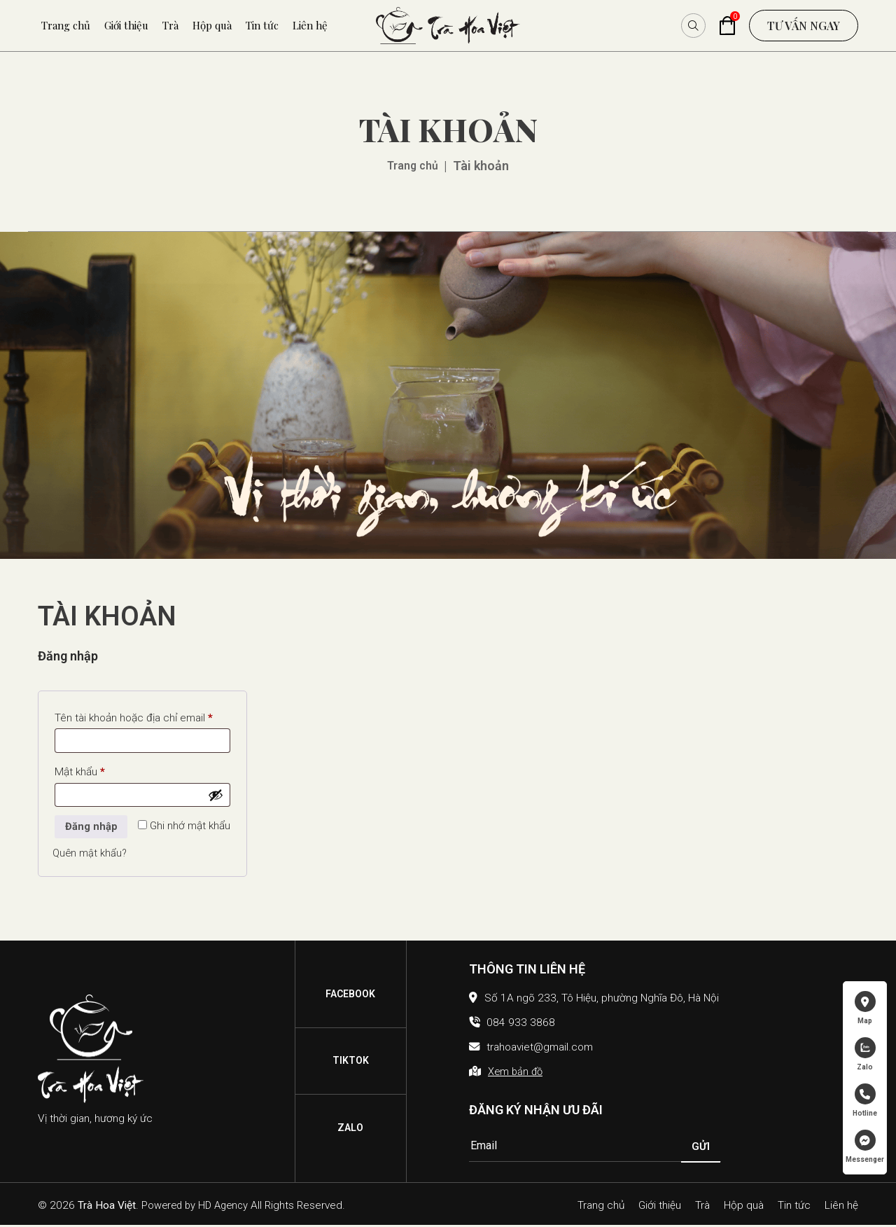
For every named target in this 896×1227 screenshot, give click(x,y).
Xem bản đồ (516, 1073)
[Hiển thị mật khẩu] (216, 795)
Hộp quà (744, 1207)
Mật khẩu (101, 770)
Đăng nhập (91, 828)
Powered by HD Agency (198, 1207)
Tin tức (794, 1207)
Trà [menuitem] (170, 25)
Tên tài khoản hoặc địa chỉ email (143, 715)
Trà (702, 1207)
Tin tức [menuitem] (262, 25)
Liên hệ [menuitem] (310, 25)
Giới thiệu (659, 1207)
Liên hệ (841, 1207)
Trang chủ (413, 165)
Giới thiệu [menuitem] (126, 25)
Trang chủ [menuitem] (65, 25)
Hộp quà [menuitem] (212, 25)
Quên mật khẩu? (90, 856)
